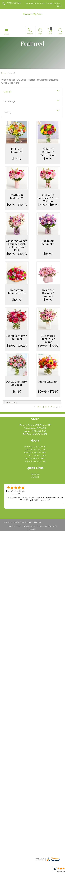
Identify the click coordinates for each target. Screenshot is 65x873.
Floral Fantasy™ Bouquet (16, 337)
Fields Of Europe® (17, 151)
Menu (6, 34)
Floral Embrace (48, 381)
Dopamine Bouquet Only (17, 291)
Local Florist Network (48, 526)
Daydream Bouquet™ (48, 242)
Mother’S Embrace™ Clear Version (48, 198)
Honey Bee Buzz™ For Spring (48, 338)
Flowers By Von (32, 14)
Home (3, 73)
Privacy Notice (29, 526)
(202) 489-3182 (14, 3)
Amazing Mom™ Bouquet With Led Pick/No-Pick (16, 245)
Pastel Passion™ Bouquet (16, 383)
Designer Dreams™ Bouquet (48, 293)
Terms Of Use (14, 526)
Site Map (32, 529)
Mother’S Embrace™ (17, 197)
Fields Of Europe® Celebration (48, 152)
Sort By (7, 112)
